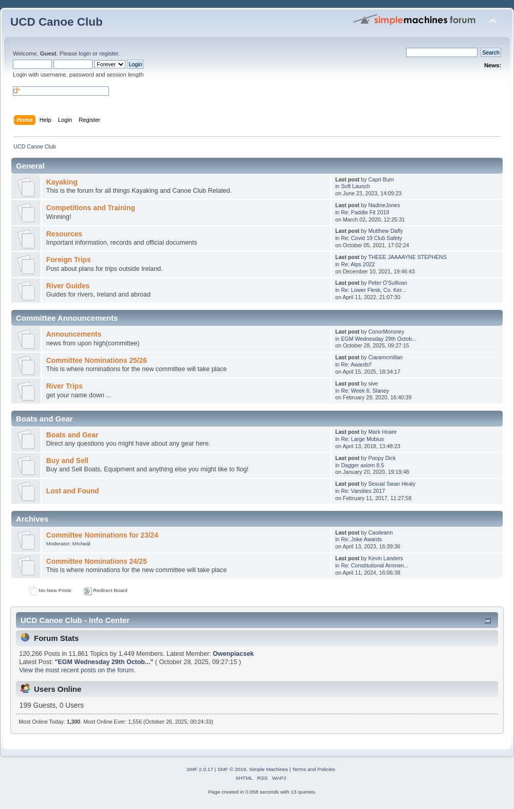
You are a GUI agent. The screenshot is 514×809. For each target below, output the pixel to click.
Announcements (73, 334)
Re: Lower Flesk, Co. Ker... (373, 290)
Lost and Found (72, 491)
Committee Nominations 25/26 (96, 360)
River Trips (64, 386)
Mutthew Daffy (385, 231)
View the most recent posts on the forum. (77, 670)
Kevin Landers (385, 558)
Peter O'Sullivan (387, 283)
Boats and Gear (72, 435)
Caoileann (380, 532)
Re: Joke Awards (361, 539)
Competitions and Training (90, 208)
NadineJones (384, 205)
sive (373, 383)
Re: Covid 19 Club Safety (371, 238)
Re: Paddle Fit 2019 (365, 212)
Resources (64, 234)
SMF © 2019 (231, 769)
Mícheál (81, 543)
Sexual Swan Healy (391, 484)
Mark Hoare (382, 432)
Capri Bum (381, 179)
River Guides (68, 286)
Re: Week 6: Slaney (365, 391)
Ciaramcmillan (385, 357)
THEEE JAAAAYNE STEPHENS (407, 257)
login (85, 53)
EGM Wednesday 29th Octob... (378, 339)
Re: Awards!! (356, 364)
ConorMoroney (386, 331)
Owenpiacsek (233, 653)
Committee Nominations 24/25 (96, 561)
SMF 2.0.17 (200, 769)
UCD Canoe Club (56, 21)
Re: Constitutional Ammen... (374, 565)
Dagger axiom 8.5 (362, 465)
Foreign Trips (68, 260)
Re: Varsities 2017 (363, 491)
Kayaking (62, 182)
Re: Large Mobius (362, 439)
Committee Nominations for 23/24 (102, 535)
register (108, 53)
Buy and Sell (67, 461)
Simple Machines (268, 769)
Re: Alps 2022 (358, 264)
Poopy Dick (382, 458)
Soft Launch (355, 186)
